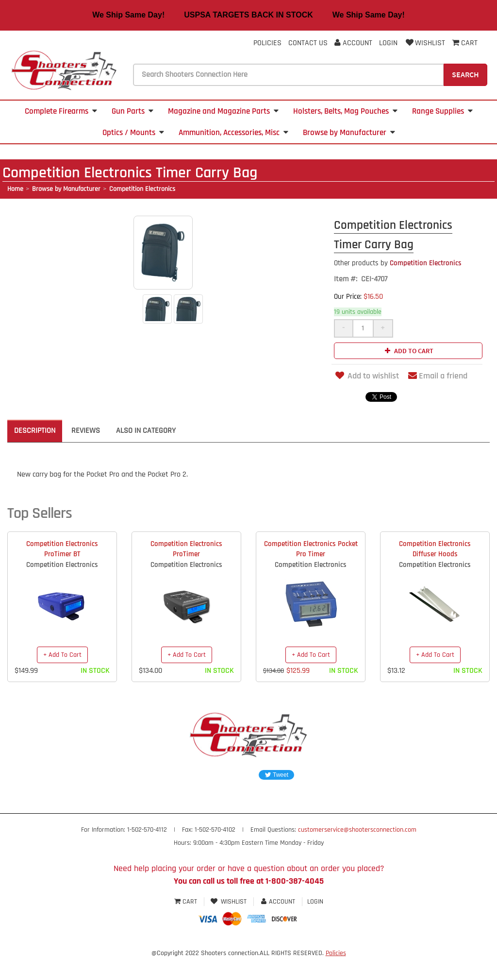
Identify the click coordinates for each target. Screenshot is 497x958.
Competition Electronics (142, 189)
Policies (267, 43)
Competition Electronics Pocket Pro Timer (311, 549)
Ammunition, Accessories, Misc (233, 132)
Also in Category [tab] (146, 431)
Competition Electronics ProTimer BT (62, 549)
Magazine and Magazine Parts (223, 111)
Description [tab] (34, 431)
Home (15, 189)
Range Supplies (442, 111)
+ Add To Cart (62, 654)
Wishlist (424, 43)
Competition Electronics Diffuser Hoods (435, 549)
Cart (186, 901)
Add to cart (407, 350)
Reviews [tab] (85, 431)
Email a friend (437, 375)
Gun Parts (132, 111)
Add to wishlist (366, 375)
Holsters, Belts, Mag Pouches (345, 111)
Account (353, 43)
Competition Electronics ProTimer (186, 549)
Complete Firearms (61, 111)
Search (465, 74)
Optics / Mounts (133, 132)
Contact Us (308, 43)
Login (388, 43)
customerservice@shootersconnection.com (357, 829)
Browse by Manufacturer (349, 132)
